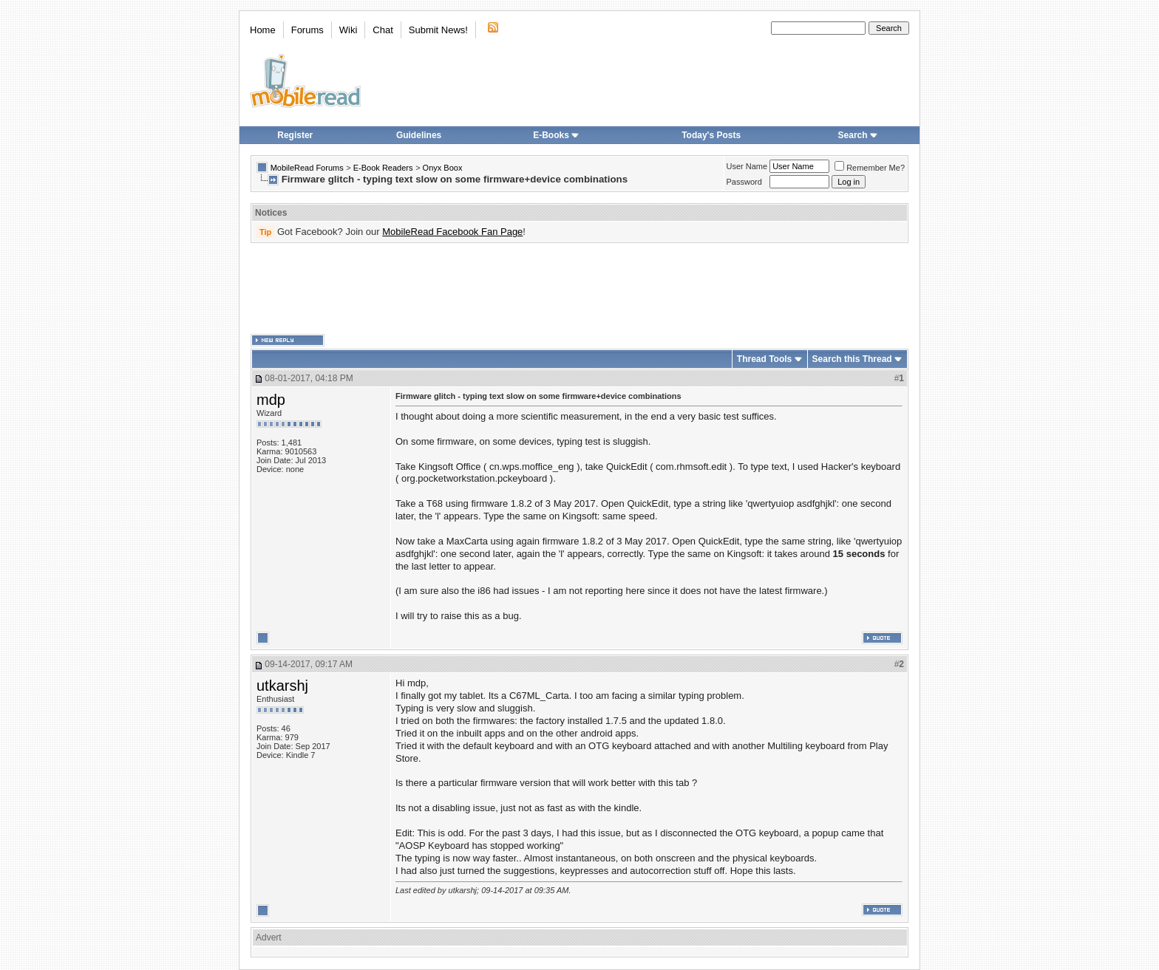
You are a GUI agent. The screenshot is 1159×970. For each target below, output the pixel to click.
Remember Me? (870, 167)
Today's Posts (711, 135)
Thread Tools (764, 359)
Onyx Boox (443, 167)
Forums (307, 29)
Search (858, 135)
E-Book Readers (383, 167)
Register (295, 135)
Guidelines (418, 135)
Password (744, 181)
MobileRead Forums (307, 167)
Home (263, 29)
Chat (382, 29)
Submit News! (438, 29)
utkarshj (282, 685)
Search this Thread (852, 359)
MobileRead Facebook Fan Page (452, 231)
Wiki (348, 29)
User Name (747, 166)
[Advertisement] (579, 289)
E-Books (556, 135)
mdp (270, 400)
